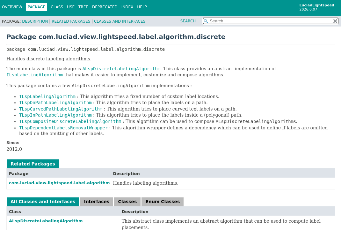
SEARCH (188, 21)
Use (71, 7)
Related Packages (71, 21)
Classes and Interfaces (119, 21)
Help (142, 7)
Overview (12, 7)
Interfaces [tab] (96, 201)
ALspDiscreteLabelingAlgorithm (46, 220)
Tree (83, 7)
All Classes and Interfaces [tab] (43, 201)
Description (35, 21)
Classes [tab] (127, 201)
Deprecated (105, 7)
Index (127, 7)
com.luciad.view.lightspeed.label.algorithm (59, 182)
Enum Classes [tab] (162, 201)
